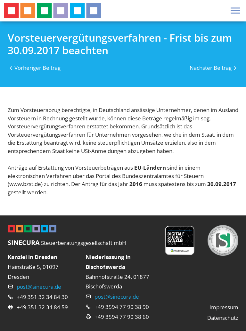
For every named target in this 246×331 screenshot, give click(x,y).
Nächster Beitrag (211, 67)
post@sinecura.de (39, 286)
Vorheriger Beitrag (37, 67)
